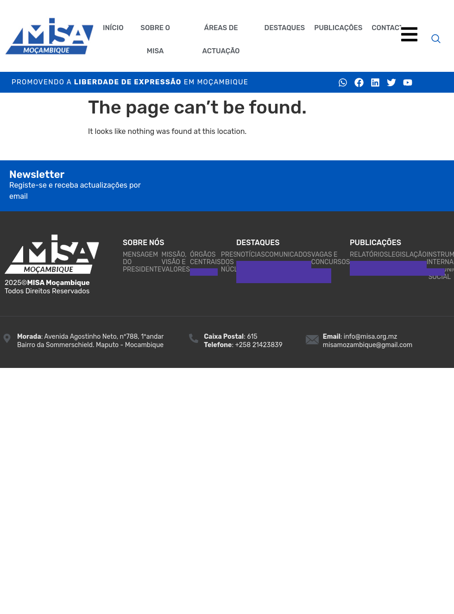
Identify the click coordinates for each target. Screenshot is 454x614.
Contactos (392, 28)
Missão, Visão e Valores (176, 262)
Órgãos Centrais (205, 258)
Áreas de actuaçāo (221, 39)
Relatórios (369, 255)
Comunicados (288, 255)
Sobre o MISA (155, 39)
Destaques (285, 28)
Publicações (338, 28)
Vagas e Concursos (330, 258)
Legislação (407, 255)
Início (113, 28)
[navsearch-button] (436, 39)
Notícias (250, 255)
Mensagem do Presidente (142, 262)
